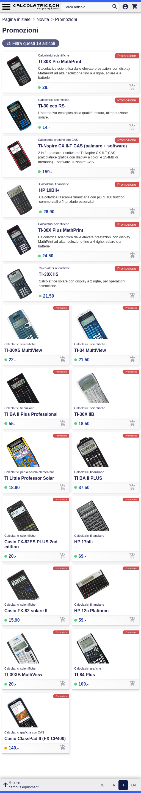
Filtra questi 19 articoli (33, 43)
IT (123, 785)
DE (102, 785)
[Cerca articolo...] (87, 7)
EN (133, 785)
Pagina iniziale (16, 19)
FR (113, 785)
